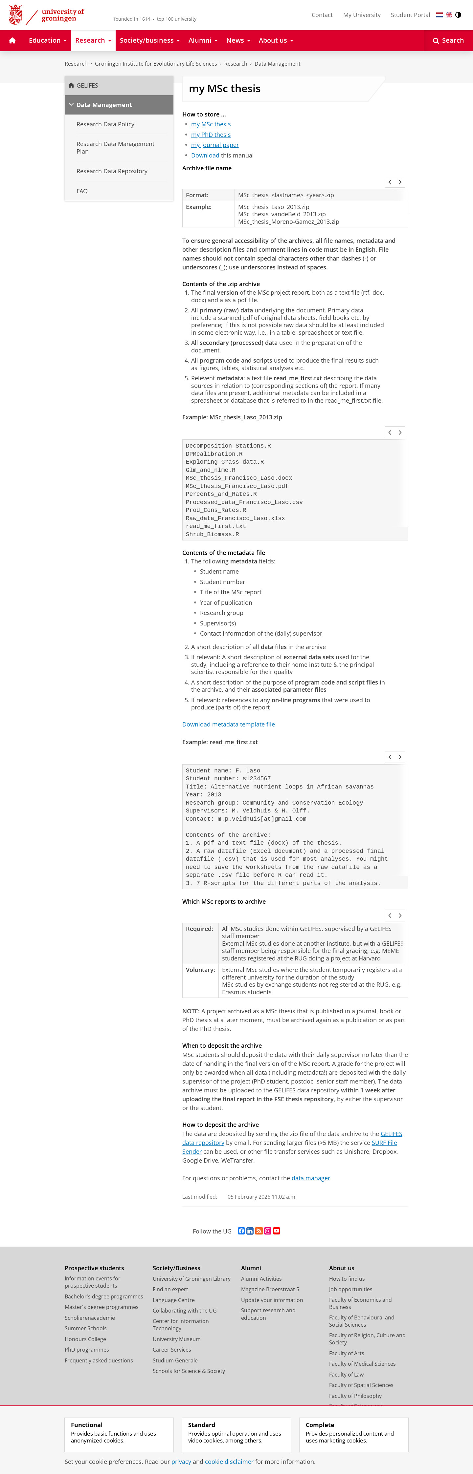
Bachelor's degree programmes (104, 1228)
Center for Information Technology (181, 1257)
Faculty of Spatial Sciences (361, 1317)
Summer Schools (86, 1260)
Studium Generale (175, 1292)
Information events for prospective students (93, 1214)
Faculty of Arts (346, 1285)
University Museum (177, 1271)
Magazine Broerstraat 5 (270, 1221)
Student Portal (410, 15)
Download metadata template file (228, 691)
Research (76, 63)
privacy (181, 1461)
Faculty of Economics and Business (360, 1235)
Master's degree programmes (102, 1239)
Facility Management (354, 1388)
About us (341, 1200)
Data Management (278, 63)
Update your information (272, 1232)
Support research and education (268, 1246)
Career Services (172, 1281)
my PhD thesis (211, 134)
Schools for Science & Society (189, 1303)
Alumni (251, 1200)
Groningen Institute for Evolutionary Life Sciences (156, 63)
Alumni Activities (261, 1210)
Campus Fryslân (349, 1367)
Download (205, 155)
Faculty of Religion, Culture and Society (367, 1271)
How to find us (347, 1210)
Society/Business (176, 1200)
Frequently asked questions (99, 1292)
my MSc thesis (211, 124)
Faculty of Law (346, 1306)
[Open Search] (448, 40)
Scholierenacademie (90, 1249)
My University (362, 15)
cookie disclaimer (229, 1461)
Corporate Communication (362, 1398)
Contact (322, 15)
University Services (352, 1377)
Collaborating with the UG (185, 1242)
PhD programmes (87, 1281)
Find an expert (170, 1221)
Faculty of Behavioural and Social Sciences (361, 1253)
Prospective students (94, 1200)
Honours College (85, 1271)
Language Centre (174, 1232)
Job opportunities (350, 1221)
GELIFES (87, 85)
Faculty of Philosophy (355, 1328)
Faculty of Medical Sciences (362, 1295)
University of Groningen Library (192, 1210)
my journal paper (215, 145)
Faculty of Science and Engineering (356, 1342)
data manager (311, 1110)
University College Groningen (365, 1356)
